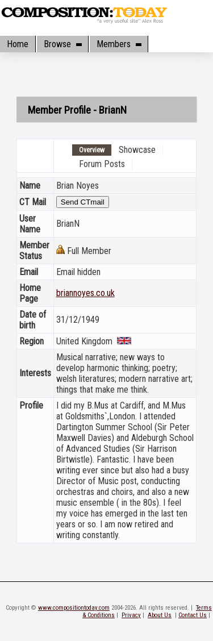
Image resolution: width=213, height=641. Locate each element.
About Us (160, 615)
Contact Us (192, 615)
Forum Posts (102, 164)
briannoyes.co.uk (85, 293)
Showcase (137, 149)
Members (119, 44)
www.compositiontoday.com (74, 607)
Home (17, 44)
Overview (92, 150)
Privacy (131, 615)
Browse (62, 44)
